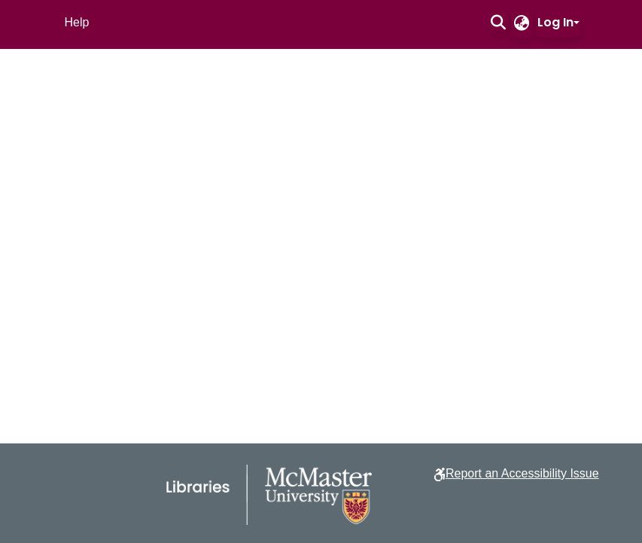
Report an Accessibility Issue (522, 473)
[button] (498, 23)
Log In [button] (555, 22)
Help (77, 22)
